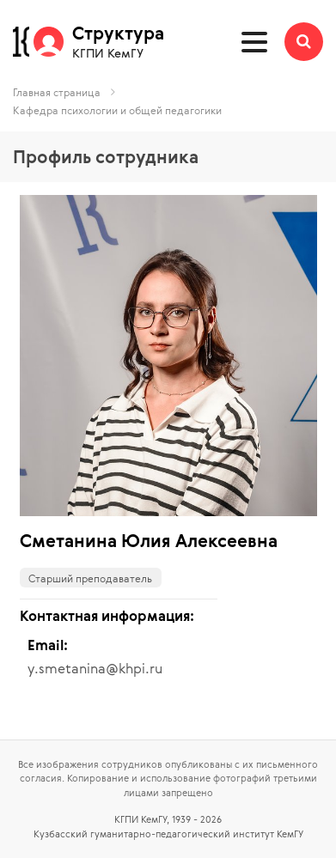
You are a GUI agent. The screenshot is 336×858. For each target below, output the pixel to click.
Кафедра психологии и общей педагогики (117, 110)
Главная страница (57, 92)
